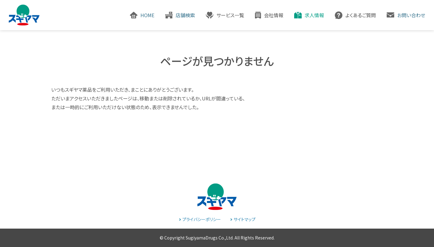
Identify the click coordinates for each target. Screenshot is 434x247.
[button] (225, 15)
